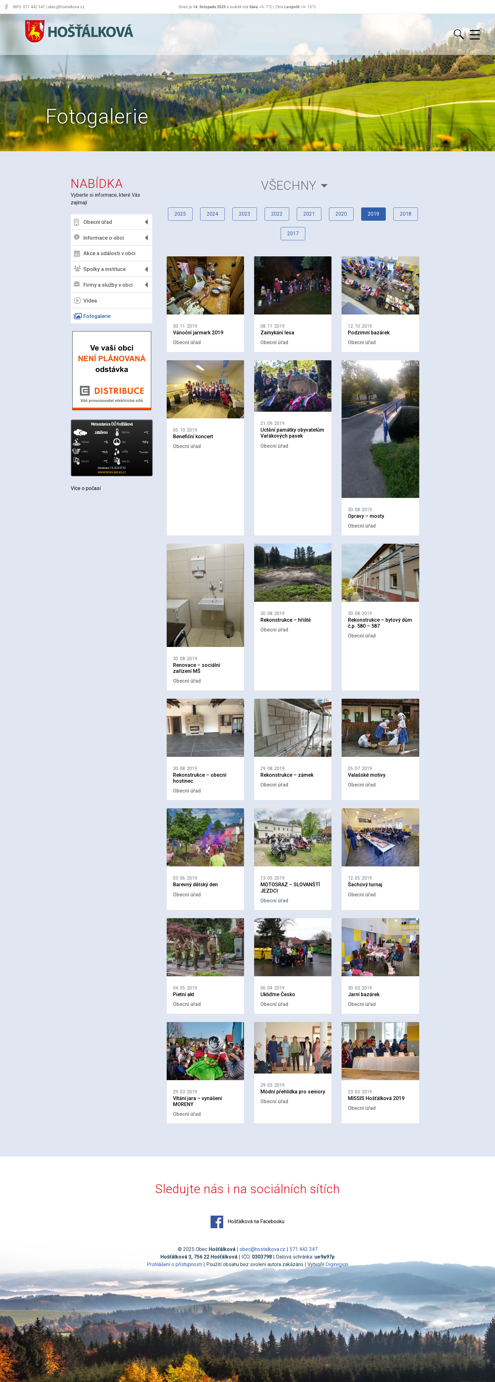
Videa (85, 300)
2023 (244, 214)
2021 (309, 214)
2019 (373, 214)
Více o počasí (86, 488)
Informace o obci (99, 237)
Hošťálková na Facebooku (247, 1222)
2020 (341, 214)
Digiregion (336, 1264)
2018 (405, 214)
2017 (293, 233)
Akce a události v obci (104, 253)
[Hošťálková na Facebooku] (6, 7)
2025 (180, 214)
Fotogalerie (92, 316)
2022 (277, 214)
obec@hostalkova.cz (262, 1249)
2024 (212, 214)
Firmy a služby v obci (103, 284)
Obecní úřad (93, 222)
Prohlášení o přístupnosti (174, 1264)
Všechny (289, 185)
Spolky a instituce (100, 269)
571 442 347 (303, 1249)
